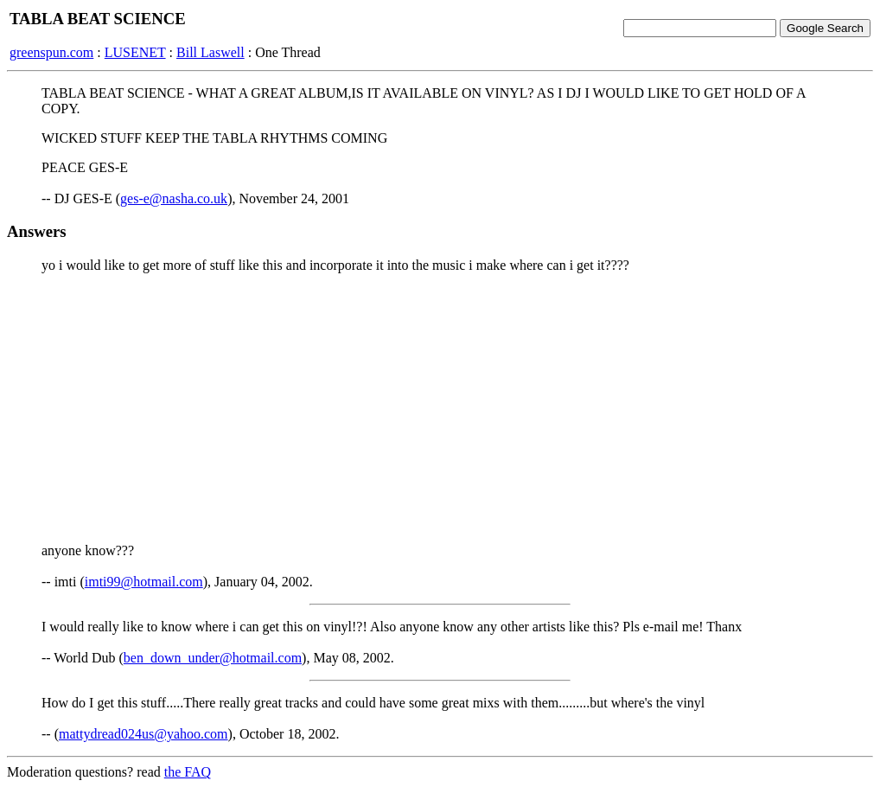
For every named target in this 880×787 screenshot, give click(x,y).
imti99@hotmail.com (144, 581)
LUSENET (135, 52)
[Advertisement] (440, 408)
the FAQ (187, 772)
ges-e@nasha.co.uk (173, 198)
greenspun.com (51, 52)
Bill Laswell (210, 52)
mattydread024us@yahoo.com (143, 733)
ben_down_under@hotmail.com (213, 657)
